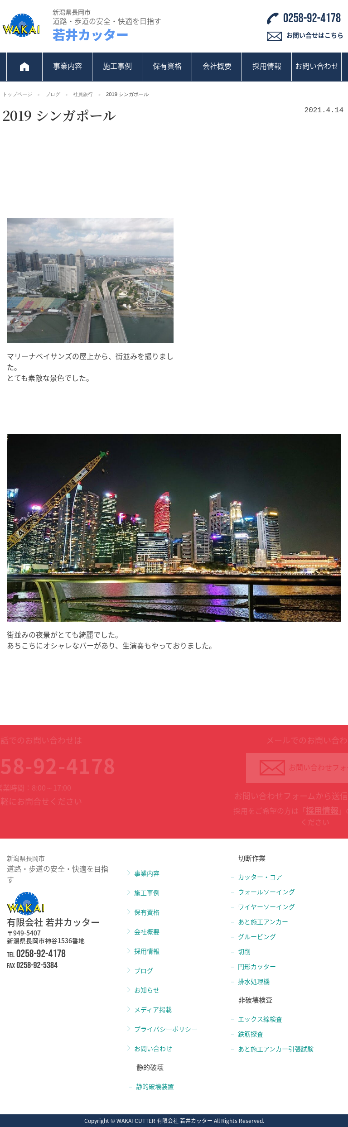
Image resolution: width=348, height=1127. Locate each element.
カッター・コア (260, 876)
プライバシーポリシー (166, 1028)
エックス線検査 (260, 1018)
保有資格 (167, 65)
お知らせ (147, 989)
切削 (244, 951)
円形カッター (257, 966)
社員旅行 (83, 94)
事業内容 (67, 65)
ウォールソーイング (266, 891)
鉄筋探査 (250, 1033)
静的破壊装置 (155, 1086)
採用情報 (266, 65)
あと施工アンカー (263, 921)
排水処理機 (254, 981)
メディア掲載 (153, 1009)
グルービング (257, 936)
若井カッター (91, 34)
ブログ (52, 94)
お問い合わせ (316, 65)
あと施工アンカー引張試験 (276, 1048)
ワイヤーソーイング (266, 906)
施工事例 (117, 65)
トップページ (17, 94)
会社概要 (217, 65)
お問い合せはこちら (314, 34)
